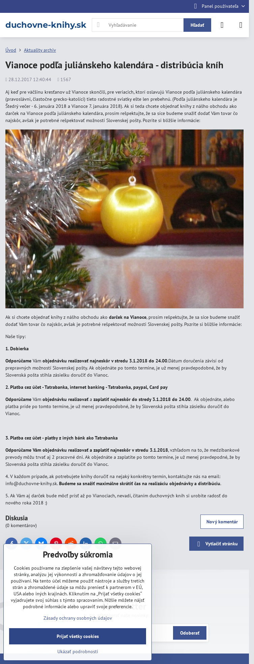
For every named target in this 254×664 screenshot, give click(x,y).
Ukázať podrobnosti (77, 651)
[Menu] (241, 25)
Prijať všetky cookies (78, 636)
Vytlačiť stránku (216, 544)
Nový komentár (222, 522)
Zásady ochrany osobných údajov (78, 618)
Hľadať (197, 25)
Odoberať (189, 633)
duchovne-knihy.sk (45, 25)
